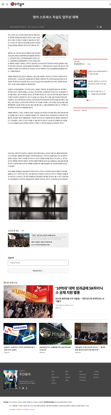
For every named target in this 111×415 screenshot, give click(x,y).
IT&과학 (67, 377)
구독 (23, 231)
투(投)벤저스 (79, 64)
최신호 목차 (82, 374)
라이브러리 (82, 377)
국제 (66, 374)
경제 (66, 371)
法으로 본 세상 (13, 231)
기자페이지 (82, 380)
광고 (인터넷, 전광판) (20, 402)
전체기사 (54, 383)
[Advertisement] (34, 138)
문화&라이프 (55, 377)
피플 (66, 380)
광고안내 (96, 377)
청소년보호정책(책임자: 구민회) (63, 402)
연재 (80, 371)
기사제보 (96, 371)
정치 (52, 371)
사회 (52, 374)
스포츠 (53, 380)
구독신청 (96, 374)
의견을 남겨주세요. (15, 263)
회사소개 (11, 402)
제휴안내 (29, 402)
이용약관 (41, 402)
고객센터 (35, 402)
